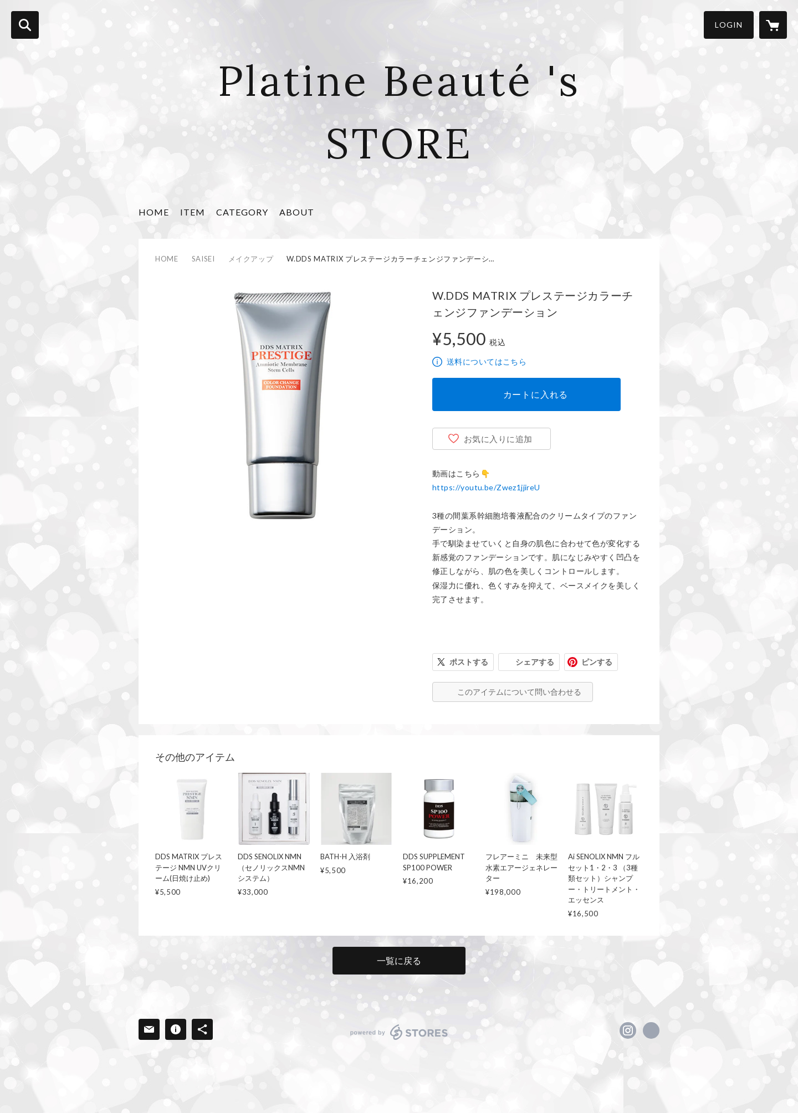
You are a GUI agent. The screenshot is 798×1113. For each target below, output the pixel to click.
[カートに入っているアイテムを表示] (773, 25)
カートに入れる (536, 394)
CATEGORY (242, 212)
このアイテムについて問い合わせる (519, 691)
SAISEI (203, 258)
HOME (154, 212)
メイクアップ (251, 258)
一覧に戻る (399, 960)
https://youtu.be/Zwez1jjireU (486, 487)
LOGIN (729, 24)
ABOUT (296, 212)
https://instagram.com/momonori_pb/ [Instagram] (628, 1030)
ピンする (596, 661)
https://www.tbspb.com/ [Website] (651, 1030)
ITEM (192, 212)
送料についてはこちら (486, 361)
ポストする (468, 661)
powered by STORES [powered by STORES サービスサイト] (399, 1032)
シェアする (534, 661)
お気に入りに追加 (498, 439)
